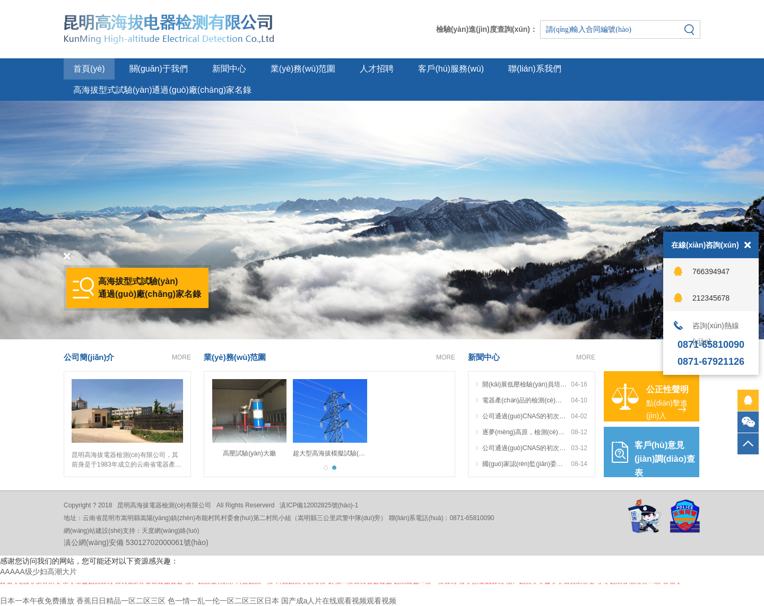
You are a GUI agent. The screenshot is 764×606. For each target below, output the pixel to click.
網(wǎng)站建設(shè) (93, 530)
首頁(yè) (89, 68)
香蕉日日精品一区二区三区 (121, 600)
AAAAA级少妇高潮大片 (38, 571)
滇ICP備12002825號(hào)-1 (319, 505)
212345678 (711, 298)
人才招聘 (377, 68)
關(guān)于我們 (158, 68)
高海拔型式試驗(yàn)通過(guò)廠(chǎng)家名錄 (162, 89)
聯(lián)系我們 (534, 68)
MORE (181, 357)
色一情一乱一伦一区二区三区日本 (223, 600)
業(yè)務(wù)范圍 (303, 68)
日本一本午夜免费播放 (37, 600)
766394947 (711, 271)
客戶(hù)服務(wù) (451, 68)
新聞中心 (229, 68)
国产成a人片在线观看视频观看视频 (339, 600)
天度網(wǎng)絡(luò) (170, 530)
